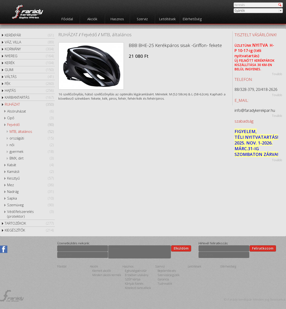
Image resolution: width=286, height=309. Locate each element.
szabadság (244, 121)
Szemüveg (30, 204)
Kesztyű (30, 178)
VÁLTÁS (29, 76)
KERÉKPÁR (29, 35)
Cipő (30, 117)
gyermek (32, 151)
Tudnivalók (165, 284)
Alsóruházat (30, 111)
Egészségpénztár (136, 271)
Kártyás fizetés (134, 284)
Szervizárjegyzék (168, 275)
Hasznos (117, 18)
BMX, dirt (32, 158)
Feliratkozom (262, 248)
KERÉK (29, 62)
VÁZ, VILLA (29, 42)
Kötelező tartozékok (138, 288)
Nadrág (30, 191)
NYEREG (29, 55)
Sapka (30, 198)
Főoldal (67, 18)
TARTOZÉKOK (29, 223)
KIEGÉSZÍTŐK (29, 230)
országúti (32, 138)
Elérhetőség (192, 18)
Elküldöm (181, 248)
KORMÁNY (29, 48)
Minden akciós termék (106, 275)
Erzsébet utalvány (136, 275)
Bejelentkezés (167, 271)
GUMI (29, 69)
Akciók (92, 18)
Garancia (163, 279)
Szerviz (142, 18)
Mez (30, 184)
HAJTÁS (29, 90)
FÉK (29, 83)
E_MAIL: (242, 100)
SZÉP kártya (132, 279)
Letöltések (167, 18)
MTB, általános (32, 131)
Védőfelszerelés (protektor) (30, 214)
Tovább (277, 74)
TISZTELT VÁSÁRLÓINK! (255, 34)
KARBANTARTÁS (29, 97)
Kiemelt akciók (101, 271)
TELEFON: (244, 79)
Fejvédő (30, 124)
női (32, 144)
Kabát (30, 164)
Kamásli (30, 171)
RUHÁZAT (29, 104)
